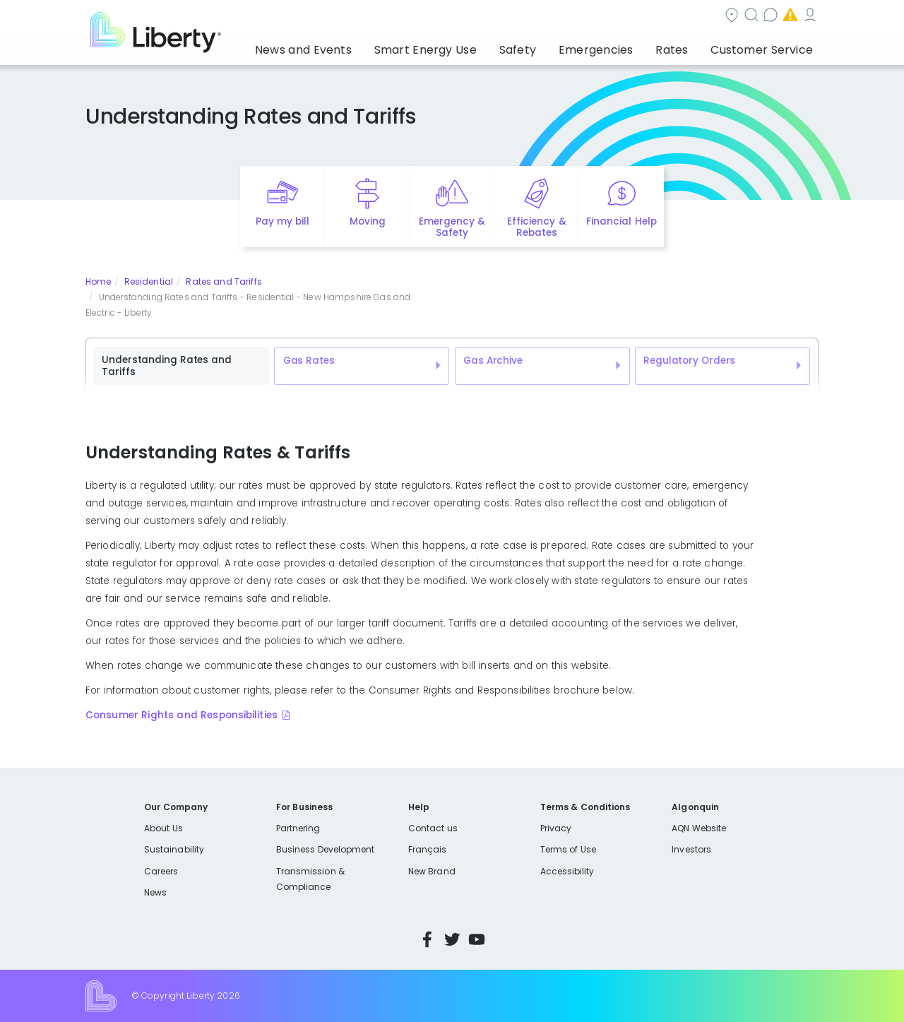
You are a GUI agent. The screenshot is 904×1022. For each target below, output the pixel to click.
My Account (787, 17)
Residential (148, 281)
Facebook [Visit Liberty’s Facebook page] (427, 939)
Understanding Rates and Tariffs (167, 366)
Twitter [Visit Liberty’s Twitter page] (452, 939)
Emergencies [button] (619, 46)
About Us (163, 828)
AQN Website (699, 828)
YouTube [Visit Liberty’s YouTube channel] (477, 939)
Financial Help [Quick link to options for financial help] (621, 221)
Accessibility (567, 871)
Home (98, 281)
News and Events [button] (361, 46)
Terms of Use (568, 849)
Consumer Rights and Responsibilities (181, 715)
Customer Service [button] (766, 46)
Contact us (611, 17)
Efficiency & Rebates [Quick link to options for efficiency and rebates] (536, 227)
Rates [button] (685, 46)
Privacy (555, 828)
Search (537, 17)
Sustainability (174, 849)
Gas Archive (493, 360)
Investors (691, 849)
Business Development (325, 849)
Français (427, 849)
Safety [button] (551, 46)
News (155, 892)
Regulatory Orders (689, 360)
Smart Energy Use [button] (469, 46)
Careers (161, 871)
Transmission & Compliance (310, 879)
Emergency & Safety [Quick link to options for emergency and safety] (452, 227)
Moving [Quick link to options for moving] (368, 221)
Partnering (298, 828)
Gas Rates (309, 360)
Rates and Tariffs (223, 281)
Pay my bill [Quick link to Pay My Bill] (283, 221)
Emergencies (698, 17)
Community (460, 17)
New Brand (432, 871)
